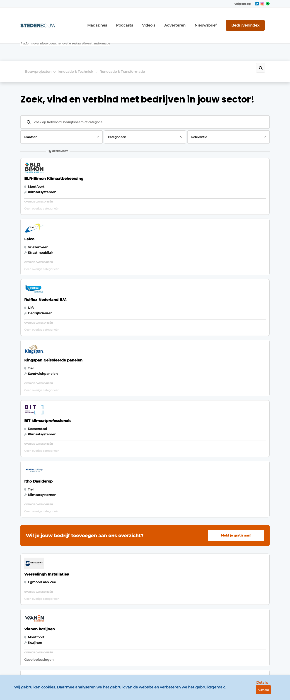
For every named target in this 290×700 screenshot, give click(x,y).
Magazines (129, 20)
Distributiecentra (34, 585)
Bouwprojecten (38, 41)
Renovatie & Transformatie (136, 41)
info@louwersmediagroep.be (243, 637)
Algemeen (29, 545)
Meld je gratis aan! (236, 279)
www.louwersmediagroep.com (244, 661)
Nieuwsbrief (218, 20)
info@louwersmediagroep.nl (242, 569)
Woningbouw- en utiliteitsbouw (34, 574)
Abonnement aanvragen (103, 572)
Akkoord (273, 693)
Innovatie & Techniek (82, 41)
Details (252, 693)
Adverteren (193, 20)
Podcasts (151, 20)
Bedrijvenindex (252, 20)
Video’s (172, 20)
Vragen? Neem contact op (232, 495)
